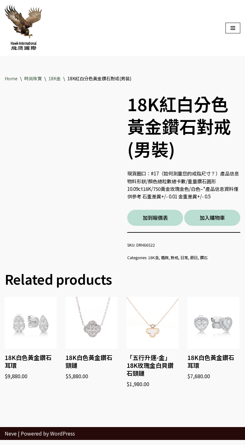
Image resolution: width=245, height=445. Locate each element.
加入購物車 (212, 219)
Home (11, 78)
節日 (199, 260)
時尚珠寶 (33, 78)
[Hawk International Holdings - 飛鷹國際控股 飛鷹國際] (24, 28)
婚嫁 (167, 260)
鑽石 (209, 260)
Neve (11, 438)
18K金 (54, 78)
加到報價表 (155, 219)
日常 (188, 260)
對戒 (178, 260)
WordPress (62, 438)
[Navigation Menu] (232, 28)
